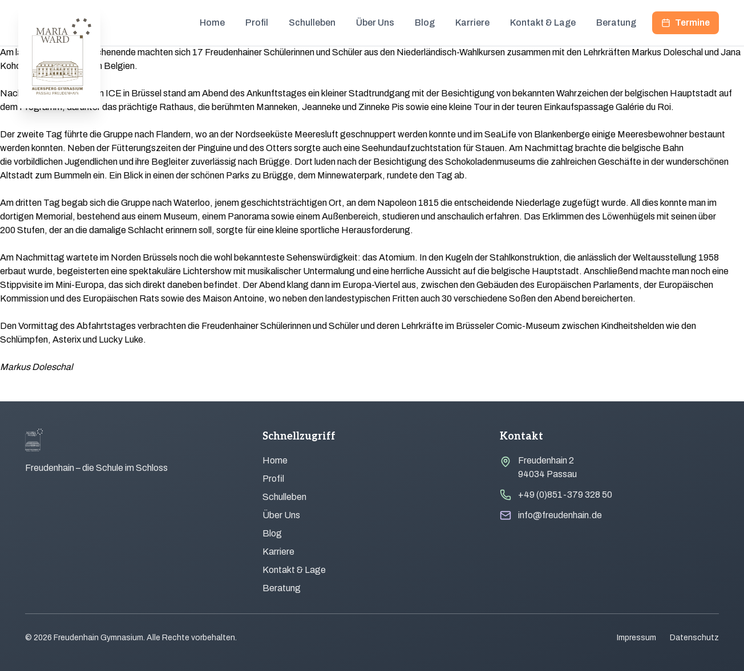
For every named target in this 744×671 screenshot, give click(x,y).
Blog (425, 22)
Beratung (616, 22)
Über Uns (375, 22)
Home (212, 22)
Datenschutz (694, 637)
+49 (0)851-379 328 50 (565, 494)
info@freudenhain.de (560, 515)
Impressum (636, 637)
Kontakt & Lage (543, 22)
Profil (256, 22)
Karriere (472, 22)
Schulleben (312, 22)
